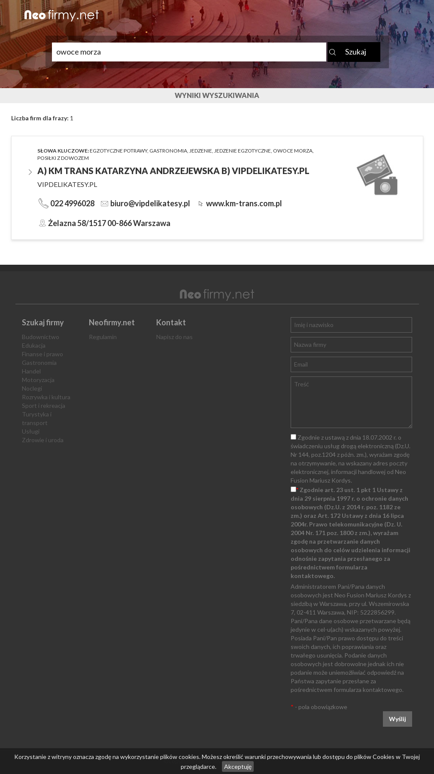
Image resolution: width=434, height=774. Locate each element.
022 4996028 (72, 203)
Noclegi (32, 388)
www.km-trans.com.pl (244, 203)
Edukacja (34, 345)
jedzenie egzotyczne (242, 150)
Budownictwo (40, 336)
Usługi (30, 431)
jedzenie (200, 150)
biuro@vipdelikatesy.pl (150, 203)
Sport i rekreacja (43, 405)
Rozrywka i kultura (46, 397)
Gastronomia (39, 362)
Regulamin (103, 336)
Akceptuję (238, 766)
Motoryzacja (38, 379)
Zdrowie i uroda (43, 440)
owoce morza (293, 150)
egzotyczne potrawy (118, 150)
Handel (31, 371)
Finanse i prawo (42, 354)
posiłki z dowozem (63, 158)
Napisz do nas (174, 336)
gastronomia (168, 150)
